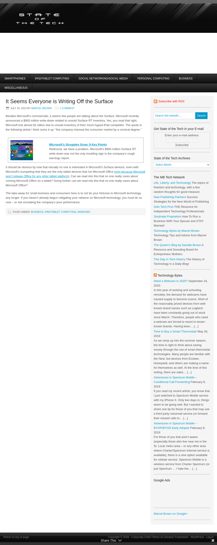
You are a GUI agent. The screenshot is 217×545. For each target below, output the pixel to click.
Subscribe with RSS (171, 101)
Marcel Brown (41, 108)
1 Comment (67, 108)
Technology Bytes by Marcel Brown (176, 230)
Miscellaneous (16, 87)
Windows (84, 211)
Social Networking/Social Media (103, 78)
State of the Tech (53, 18)
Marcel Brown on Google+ (171, 513)
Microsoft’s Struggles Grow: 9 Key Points (78, 144)
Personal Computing (153, 78)
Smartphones (15, 78)
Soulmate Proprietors (167, 216)
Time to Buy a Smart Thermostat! (175, 331)
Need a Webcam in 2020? (171, 281)
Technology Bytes (170, 275)
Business (186, 78)
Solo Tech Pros (163, 206)
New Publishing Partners (170, 197)
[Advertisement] (144, 45)
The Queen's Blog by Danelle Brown (177, 245)
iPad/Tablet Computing (52, 78)
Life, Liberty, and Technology (172, 182)
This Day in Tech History (169, 259)
